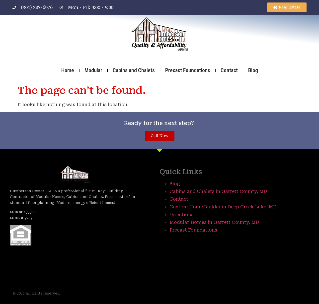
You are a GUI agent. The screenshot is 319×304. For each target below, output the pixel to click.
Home (67, 70)
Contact (229, 70)
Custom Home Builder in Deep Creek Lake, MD (223, 206)
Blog (253, 70)
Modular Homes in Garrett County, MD (214, 222)
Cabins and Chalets (134, 70)
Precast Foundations (187, 70)
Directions (181, 214)
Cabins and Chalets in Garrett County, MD (218, 191)
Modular (93, 70)
